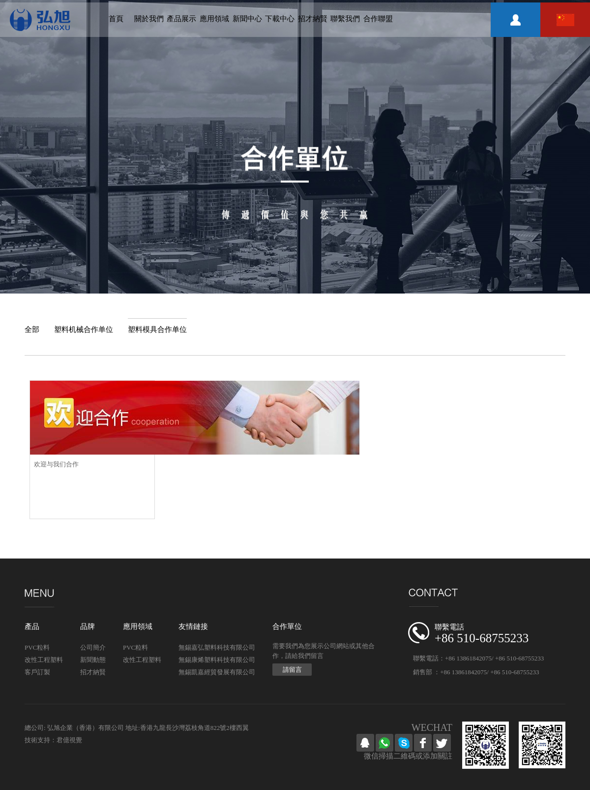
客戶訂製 (37, 672)
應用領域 (214, 19)
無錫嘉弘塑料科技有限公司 (216, 647)
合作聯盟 (378, 19)
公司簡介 (93, 647)
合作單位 (287, 626)
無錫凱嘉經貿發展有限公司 (216, 672)
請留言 (292, 669)
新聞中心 (247, 19)
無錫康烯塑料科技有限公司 (216, 659)
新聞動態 (93, 659)
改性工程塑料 (44, 659)
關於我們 (149, 19)
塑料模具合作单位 (157, 329)
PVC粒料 (37, 647)
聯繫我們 (345, 19)
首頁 (116, 19)
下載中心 (280, 19)
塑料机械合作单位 (83, 329)
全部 (32, 329)
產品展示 (181, 19)
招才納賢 (312, 19)
